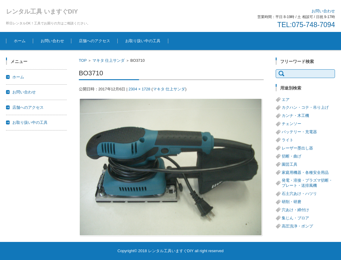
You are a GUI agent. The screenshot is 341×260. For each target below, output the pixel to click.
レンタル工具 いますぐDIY (42, 11)
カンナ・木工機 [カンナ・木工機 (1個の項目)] (295, 115)
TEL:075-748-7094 (306, 25)
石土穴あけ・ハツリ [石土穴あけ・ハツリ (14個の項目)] (299, 193)
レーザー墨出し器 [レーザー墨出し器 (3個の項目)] (297, 148)
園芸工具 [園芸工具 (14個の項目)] (289, 164)
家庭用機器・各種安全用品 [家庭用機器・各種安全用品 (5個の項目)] (305, 172)
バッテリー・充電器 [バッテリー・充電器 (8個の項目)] (299, 132)
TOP (83, 60)
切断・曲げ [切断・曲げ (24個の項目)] (291, 156)
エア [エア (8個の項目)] (286, 99)
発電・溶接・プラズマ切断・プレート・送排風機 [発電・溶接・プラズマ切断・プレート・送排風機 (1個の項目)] (307, 183)
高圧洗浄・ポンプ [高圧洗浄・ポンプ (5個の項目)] (297, 226)
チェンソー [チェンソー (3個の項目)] (291, 123)
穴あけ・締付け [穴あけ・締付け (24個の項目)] (295, 210)
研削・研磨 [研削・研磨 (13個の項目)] (291, 201)
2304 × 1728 (139, 89)
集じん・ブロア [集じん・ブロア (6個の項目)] (295, 218)
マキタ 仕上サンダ (108, 60)
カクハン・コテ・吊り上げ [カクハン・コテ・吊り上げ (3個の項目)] (305, 107)
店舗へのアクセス (94, 41)
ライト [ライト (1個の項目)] (287, 140)
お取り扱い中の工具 (142, 41)
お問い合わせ (52, 41)
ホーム (20, 41)
